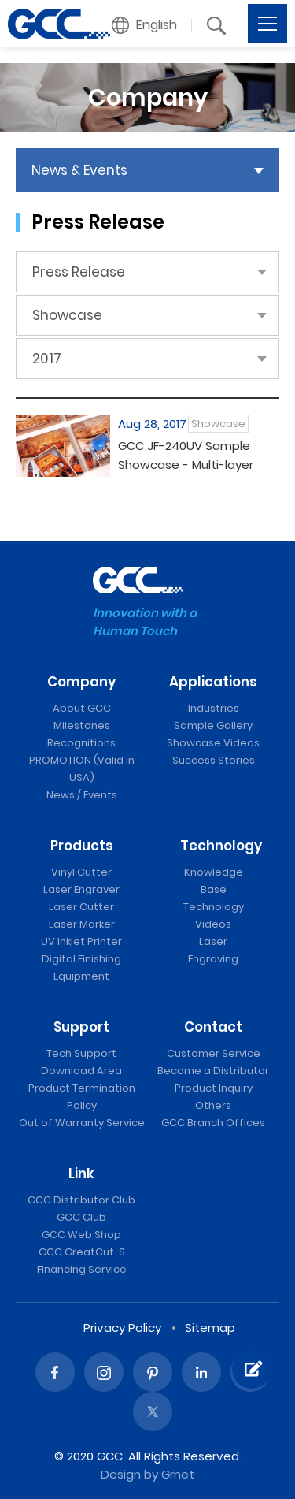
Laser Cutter (81, 906)
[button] (145, 25)
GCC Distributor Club (81, 1199)
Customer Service (213, 1053)
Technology (221, 845)
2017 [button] (46, 358)
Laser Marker (82, 924)
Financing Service (82, 1269)
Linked (201, 1372)
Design (121, 1474)
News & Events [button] (79, 170)
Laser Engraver (81, 889)
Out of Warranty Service (82, 1122)
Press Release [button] (78, 271)
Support (81, 1026)
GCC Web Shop (81, 1234)
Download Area (81, 1070)
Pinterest (152, 1372)
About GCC (82, 708)
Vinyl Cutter (81, 872)
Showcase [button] (67, 315)
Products (81, 845)
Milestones (81, 725)
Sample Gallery (213, 725)
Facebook (55, 1372)
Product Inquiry (214, 1088)
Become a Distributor (213, 1070)
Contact (213, 1026)
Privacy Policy (122, 1327)
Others (213, 1105)
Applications (213, 681)
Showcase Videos (213, 742)
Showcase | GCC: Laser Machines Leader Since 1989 (59, 23)
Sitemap (210, 1327)
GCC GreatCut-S (82, 1251)
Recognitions (81, 742)
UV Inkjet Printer (81, 941)
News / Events (81, 794)
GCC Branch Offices (213, 1122)
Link (81, 1173)
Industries (213, 708)
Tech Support (81, 1053)
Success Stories (213, 760)
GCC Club (81, 1217)
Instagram (104, 1372)
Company (81, 681)
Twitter (152, 1411)
